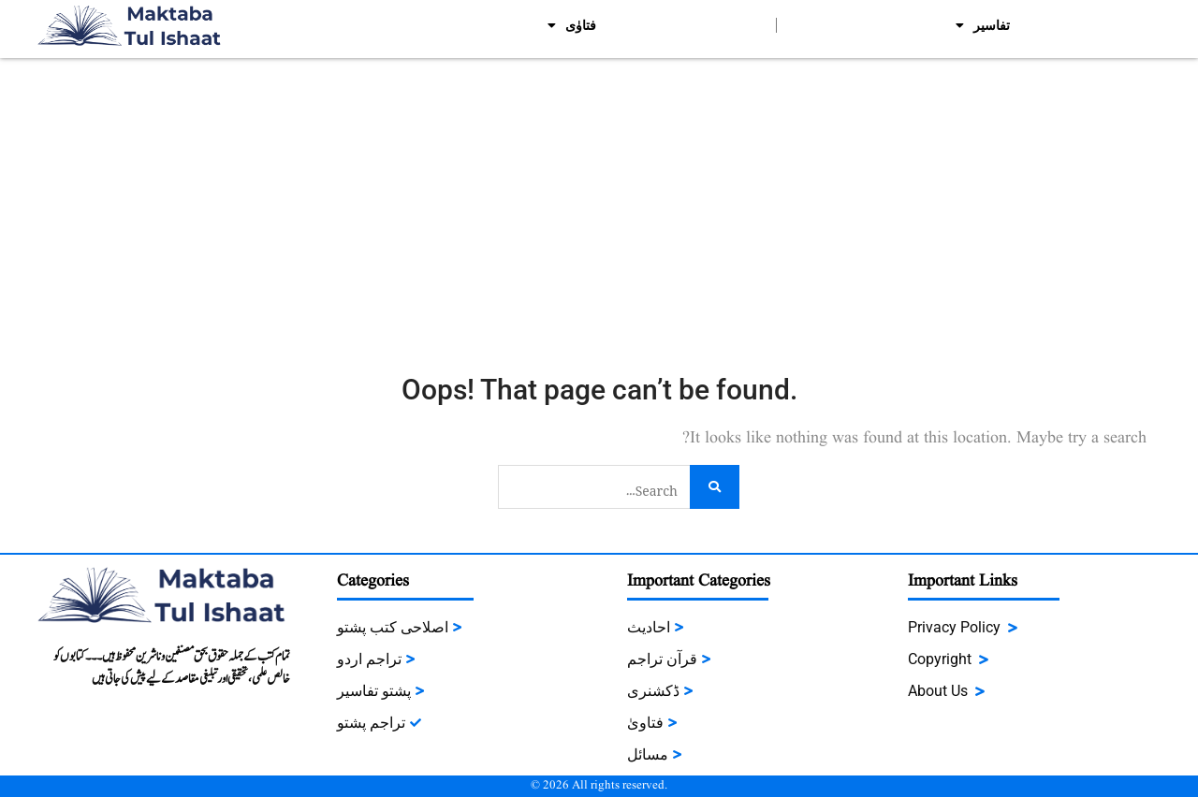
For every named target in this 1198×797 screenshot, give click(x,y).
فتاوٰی (572, 25)
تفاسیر (983, 25)
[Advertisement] (599, 198)
